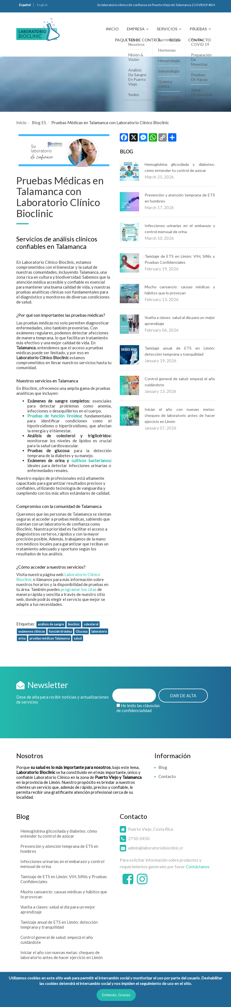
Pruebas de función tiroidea (54, 415)
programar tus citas (79, 589)
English (42, 5)
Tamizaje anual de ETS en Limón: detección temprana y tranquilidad (59, 924)
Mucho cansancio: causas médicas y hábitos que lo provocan (63, 894)
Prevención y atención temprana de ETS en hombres (59, 849)
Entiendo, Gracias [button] (116, 995)
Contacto (199, 40)
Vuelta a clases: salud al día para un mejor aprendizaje (57, 909)
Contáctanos (197, 866)
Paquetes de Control (138, 40)
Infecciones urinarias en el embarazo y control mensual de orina (62, 864)
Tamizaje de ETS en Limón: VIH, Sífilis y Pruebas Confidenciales (63, 879)
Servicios (167, 28)
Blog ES (39, 122)
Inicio (112, 28)
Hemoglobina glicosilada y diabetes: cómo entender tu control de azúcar (58, 833)
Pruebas (198, 28)
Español (25, 5)
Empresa (136, 28)
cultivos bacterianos (90, 460)
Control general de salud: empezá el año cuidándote (56, 940)
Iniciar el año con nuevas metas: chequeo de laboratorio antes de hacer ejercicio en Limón (180, 415)
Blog (174, 40)
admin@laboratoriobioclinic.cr (155, 847)
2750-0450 (139, 838)
